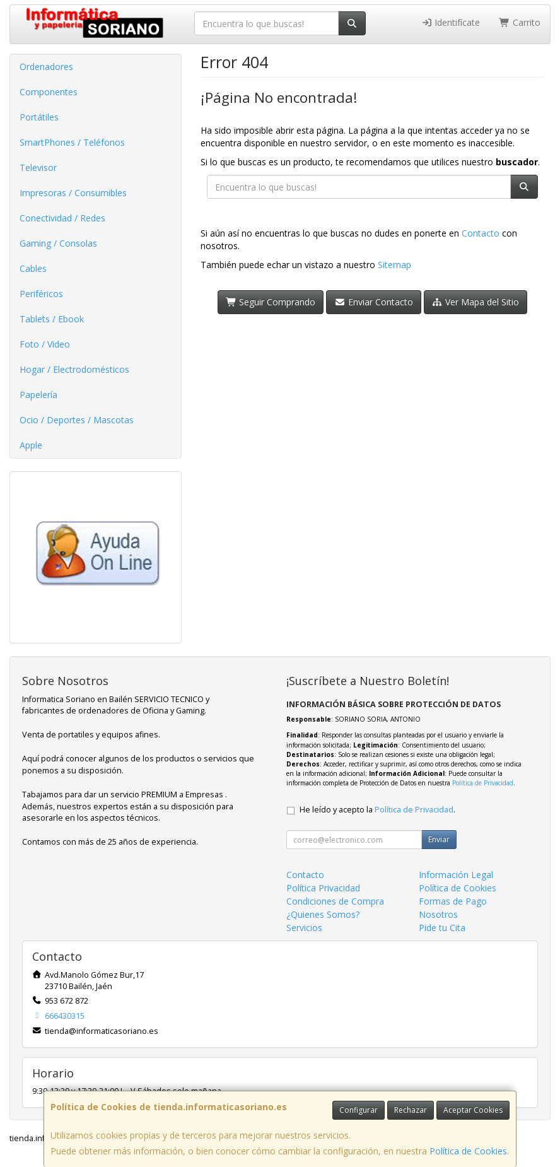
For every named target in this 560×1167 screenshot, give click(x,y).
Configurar (358, 1110)
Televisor (38, 167)
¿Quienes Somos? (322, 914)
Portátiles (39, 117)
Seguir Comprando (271, 302)
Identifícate (451, 22)
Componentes (49, 92)
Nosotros (438, 914)
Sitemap (394, 265)
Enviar (439, 839)
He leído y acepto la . (377, 809)
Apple (31, 445)
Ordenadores (46, 67)
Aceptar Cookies (473, 1110)
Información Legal (456, 875)
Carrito (519, 22)
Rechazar (410, 1110)
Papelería (38, 395)
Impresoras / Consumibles (73, 193)
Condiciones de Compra (335, 901)
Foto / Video (45, 344)
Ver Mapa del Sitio (476, 302)
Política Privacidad (323, 888)
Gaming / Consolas (58, 243)
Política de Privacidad (482, 782)
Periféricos (41, 294)
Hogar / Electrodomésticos (74, 369)
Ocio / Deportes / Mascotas (77, 420)
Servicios (304, 928)
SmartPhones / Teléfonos (72, 142)
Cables (33, 268)
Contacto (480, 233)
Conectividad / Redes (62, 218)
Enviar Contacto (373, 302)
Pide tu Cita (442, 928)
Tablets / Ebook (52, 319)
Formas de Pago (453, 901)
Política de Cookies (468, 1151)
